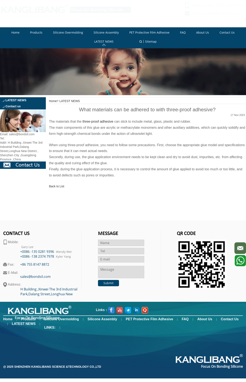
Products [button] (36, 32)
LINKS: (49, 327)
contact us (16, 233)
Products (28, 319)
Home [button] (15, 32)
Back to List (56, 186)
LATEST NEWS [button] (104, 41)
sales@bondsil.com (222, 17)
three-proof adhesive (97, 121)
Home (53, 101)
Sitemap (151, 41)
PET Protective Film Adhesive (149, 319)
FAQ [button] (183, 32)
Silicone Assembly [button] (106, 32)
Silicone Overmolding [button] (68, 32)
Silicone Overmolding (61, 319)
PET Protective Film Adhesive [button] (149, 32)
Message (108, 233)
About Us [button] (202, 32)
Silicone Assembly (102, 319)
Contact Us (229, 319)
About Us (204, 319)
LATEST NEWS (69, 101)
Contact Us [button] (227, 32)
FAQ (185, 319)
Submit (108, 283)
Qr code (186, 233)
